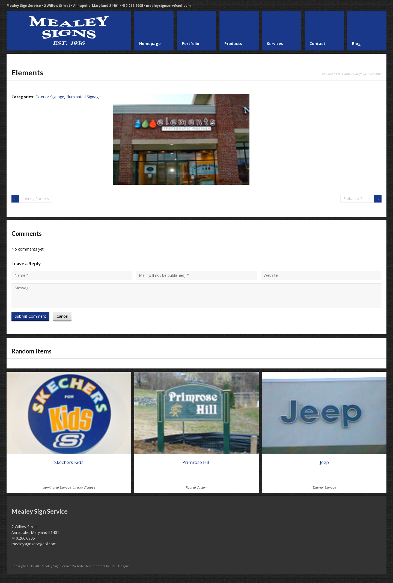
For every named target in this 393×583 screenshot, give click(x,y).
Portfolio (359, 74)
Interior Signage (83, 487)
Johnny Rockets (36, 198)
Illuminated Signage (83, 96)
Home (346, 74)
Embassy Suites (357, 198)
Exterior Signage (49, 96)
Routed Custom (197, 487)
